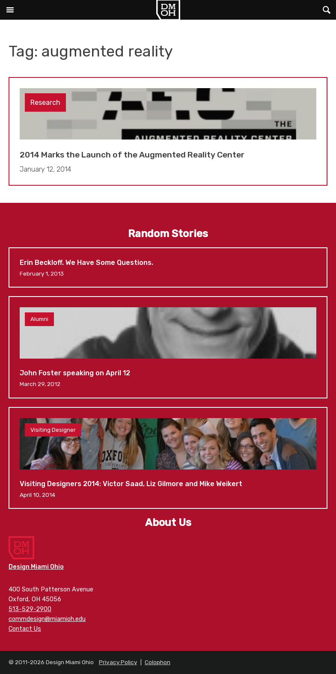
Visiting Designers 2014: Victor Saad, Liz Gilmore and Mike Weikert (168, 458)
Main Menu (10, 10)
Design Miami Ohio (168, 10)
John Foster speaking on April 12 (168, 347)
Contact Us (25, 628)
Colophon (157, 662)
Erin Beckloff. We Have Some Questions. (168, 267)
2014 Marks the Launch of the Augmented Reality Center (168, 131)
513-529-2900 (30, 609)
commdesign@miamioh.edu (47, 619)
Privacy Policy (118, 662)
